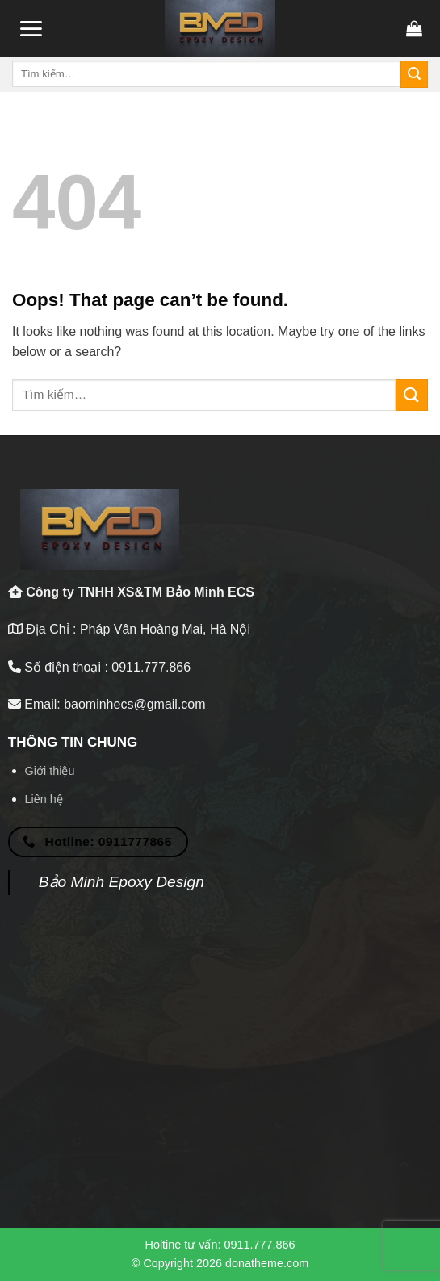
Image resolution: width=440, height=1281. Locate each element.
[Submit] (414, 74)
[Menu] (30, 28)
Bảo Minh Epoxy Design (121, 881)
